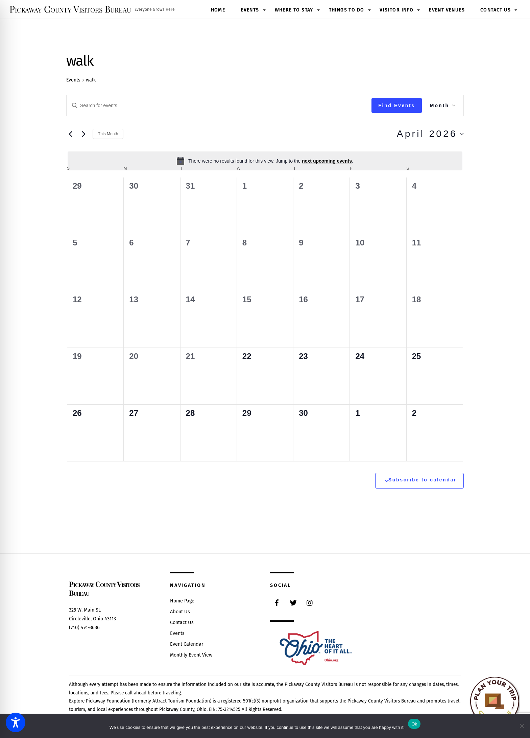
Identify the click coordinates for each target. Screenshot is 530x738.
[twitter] (293, 602)
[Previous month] (70, 134)
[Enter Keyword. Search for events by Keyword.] (219, 105)
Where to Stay (294, 10)
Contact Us (495, 10)
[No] (521, 725)
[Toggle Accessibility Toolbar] (15, 722)
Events (250, 10)
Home (218, 10)
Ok (414, 724)
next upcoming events (327, 161)
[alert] (265, 160)
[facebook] (277, 602)
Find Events (396, 105)
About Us (180, 612)
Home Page (182, 601)
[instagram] (310, 602)
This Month (108, 134)
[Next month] (83, 134)
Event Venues (447, 10)
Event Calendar (186, 644)
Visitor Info (396, 10)
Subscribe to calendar (422, 479)
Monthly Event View (191, 655)
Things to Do (346, 10)
